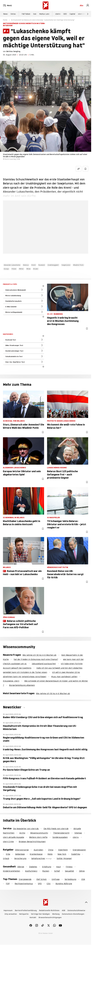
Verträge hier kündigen (40, 914)
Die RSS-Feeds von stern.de (56, 828)
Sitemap (78, 833)
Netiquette (24, 914)
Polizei (14, 269)
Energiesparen (79, 850)
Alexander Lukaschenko (12, 265)
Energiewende (25, 879)
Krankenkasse (36, 854)
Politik (5, 20)
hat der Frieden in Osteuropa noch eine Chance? (36, 659)
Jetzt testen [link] (46, 238)
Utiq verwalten (11, 914)
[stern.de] (45, 5)
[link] (87, 5)
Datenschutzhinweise (76, 910)
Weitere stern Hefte (38, 837)
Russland (42, 265)
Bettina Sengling (13, 51)
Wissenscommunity (39, 833)
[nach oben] (86, 902)
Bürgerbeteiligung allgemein (22, 685)
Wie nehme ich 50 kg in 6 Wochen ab (39, 655)
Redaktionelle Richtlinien (49, 910)
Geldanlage (20, 854)
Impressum (8, 910)
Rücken (45, 871)
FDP (8, 883)
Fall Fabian (26, 14)
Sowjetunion (66, 265)
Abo (81, 5)
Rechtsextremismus (24, 883)
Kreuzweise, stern (11, 681)
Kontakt (33, 917)
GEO (65, 14)
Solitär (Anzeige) (64, 858)
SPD (40, 883)
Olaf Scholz (41, 879)
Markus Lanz (44, 14)
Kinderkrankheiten (11, 871)
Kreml (33, 265)
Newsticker (12, 707)
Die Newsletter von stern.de (26, 828)
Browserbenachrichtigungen (50, 917)
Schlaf (57, 871)
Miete (50, 854)
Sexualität (69, 871)
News (5, 14)
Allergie (20, 866)
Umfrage (56, 879)
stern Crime (82, 14)
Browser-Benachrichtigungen (32, 841)
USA (83, 879)
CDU (49, 883)
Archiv (22, 833)
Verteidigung (70, 879)
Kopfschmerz (31, 871)
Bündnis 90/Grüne (64, 883)
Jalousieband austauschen (44, 663)
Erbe (8, 854)
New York (62, 854)
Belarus (26, 265)
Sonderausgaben (60, 837)
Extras (13, 14)
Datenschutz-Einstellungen (73, 914)
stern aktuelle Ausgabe (13, 837)
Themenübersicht (61, 833)
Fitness (69, 866)
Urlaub (6, 858)
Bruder (35, 269)
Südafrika (75, 854)
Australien (38, 850)
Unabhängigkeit (53, 265)
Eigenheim (63, 850)
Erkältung (46, 866)
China (50, 850)
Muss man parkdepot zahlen (64, 676)
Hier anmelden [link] (45, 248)
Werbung (56, 914)
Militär (21, 269)
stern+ (58, 14)
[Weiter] (88, 14)
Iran (34, 14)
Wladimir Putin (78, 265)
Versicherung (20, 858)
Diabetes (33, 866)
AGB (63, 910)
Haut (58, 866)
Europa (6, 269)
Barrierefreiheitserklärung (26, 910)
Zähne (82, 871)
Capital (72, 14)
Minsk (28, 269)
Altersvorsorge (22, 850)
